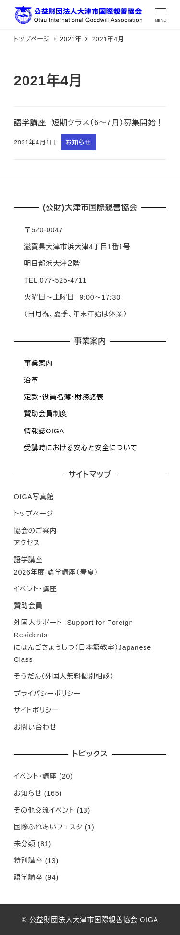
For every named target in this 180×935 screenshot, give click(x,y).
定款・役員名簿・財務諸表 (64, 397)
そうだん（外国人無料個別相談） (64, 676)
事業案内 (38, 363)
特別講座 (28, 860)
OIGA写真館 (34, 497)
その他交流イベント (44, 810)
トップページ (33, 513)
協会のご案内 (35, 531)
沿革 (31, 380)
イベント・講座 (35, 589)
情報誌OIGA (44, 431)
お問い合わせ (35, 727)
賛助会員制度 (45, 414)
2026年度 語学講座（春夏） (56, 572)
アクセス (27, 543)
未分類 (25, 844)
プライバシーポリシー (47, 693)
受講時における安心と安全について (80, 448)
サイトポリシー (36, 710)
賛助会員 (28, 606)
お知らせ (28, 793)
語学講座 (28, 559)
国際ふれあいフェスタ (48, 827)
